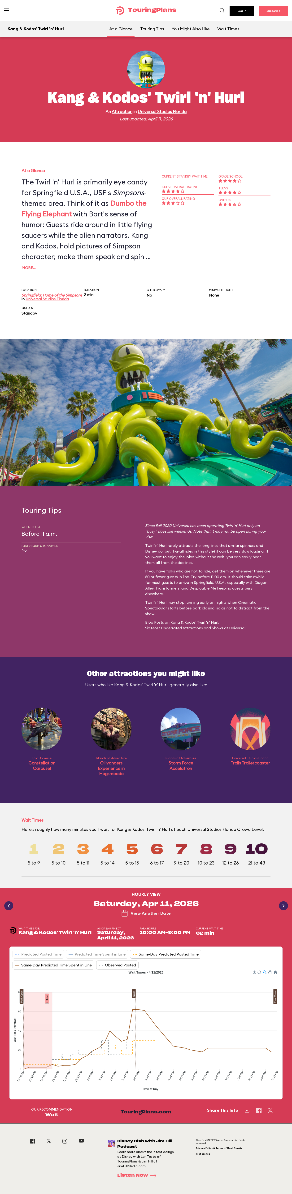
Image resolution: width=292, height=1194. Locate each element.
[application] (146, 1031)
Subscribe (273, 11)
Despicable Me (202, 588)
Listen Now (138, 1175)
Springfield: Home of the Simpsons (52, 295)
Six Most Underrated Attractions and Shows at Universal (195, 628)
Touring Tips (152, 29)
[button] (254, 972)
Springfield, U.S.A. (209, 582)
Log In (241, 11)
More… (29, 267)
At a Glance (121, 29)
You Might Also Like (191, 29)
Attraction (122, 111)
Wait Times (228, 29)
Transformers (167, 588)
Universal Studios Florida (162, 111)
